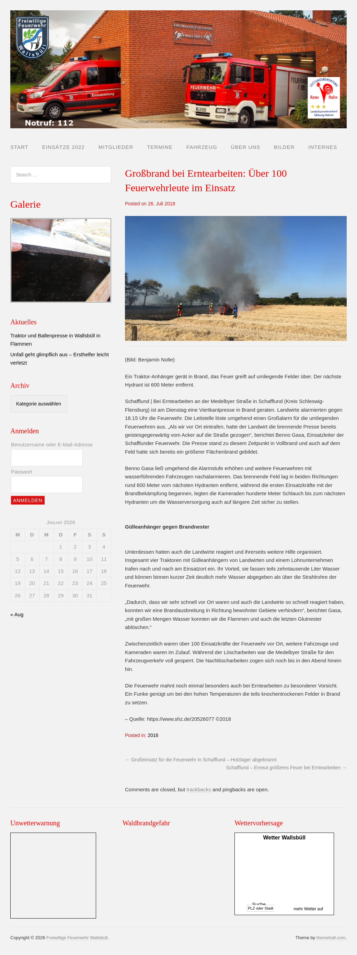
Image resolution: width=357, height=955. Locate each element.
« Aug (16, 614)
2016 (153, 735)
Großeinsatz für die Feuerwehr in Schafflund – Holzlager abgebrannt (201, 759)
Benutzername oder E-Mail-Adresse (52, 444)
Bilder (284, 147)
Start (19, 147)
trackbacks (198, 789)
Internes (322, 147)
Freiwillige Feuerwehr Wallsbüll (77, 937)
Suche (259, 904)
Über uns (246, 147)
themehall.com (331, 937)
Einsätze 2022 (63, 147)
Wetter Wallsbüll (284, 837)
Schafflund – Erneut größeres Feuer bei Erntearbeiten (286, 767)
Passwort (21, 472)
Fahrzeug (201, 147)
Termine (160, 147)
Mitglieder (116, 147)
